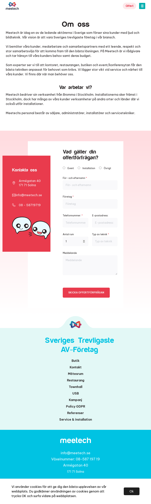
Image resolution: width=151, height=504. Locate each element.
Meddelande (90, 263)
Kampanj (75, 400)
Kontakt (76, 367)
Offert (129, 6)
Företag (90, 201)
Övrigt (107, 168)
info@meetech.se (29, 195)
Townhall (75, 387)
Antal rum (75, 239)
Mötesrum (75, 374)
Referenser (75, 413)
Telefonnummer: (75, 220)
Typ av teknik (105, 239)
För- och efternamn (90, 183)
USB (75, 393)
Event (71, 168)
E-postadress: (105, 220)
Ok (132, 491)
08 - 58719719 (30, 205)
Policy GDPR (75, 406)
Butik (75, 361)
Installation (89, 168)
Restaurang (75, 380)
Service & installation (75, 419)
